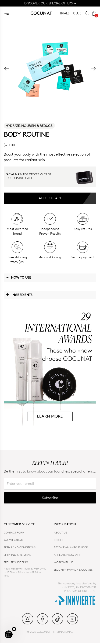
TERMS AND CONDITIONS (20, 547)
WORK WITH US (63, 562)
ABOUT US (60, 532)
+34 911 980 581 (14, 540)
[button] (9, 634)
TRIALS (64, 13)
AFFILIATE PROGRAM (67, 554)
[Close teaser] (14, 629)
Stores (58, 540)
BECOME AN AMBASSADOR (71, 547)
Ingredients (19, 294)
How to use (18, 277)
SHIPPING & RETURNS (17, 554)
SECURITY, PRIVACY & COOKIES (73, 569)
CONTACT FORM (14, 532)
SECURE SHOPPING (16, 562)
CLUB (77, 13)
